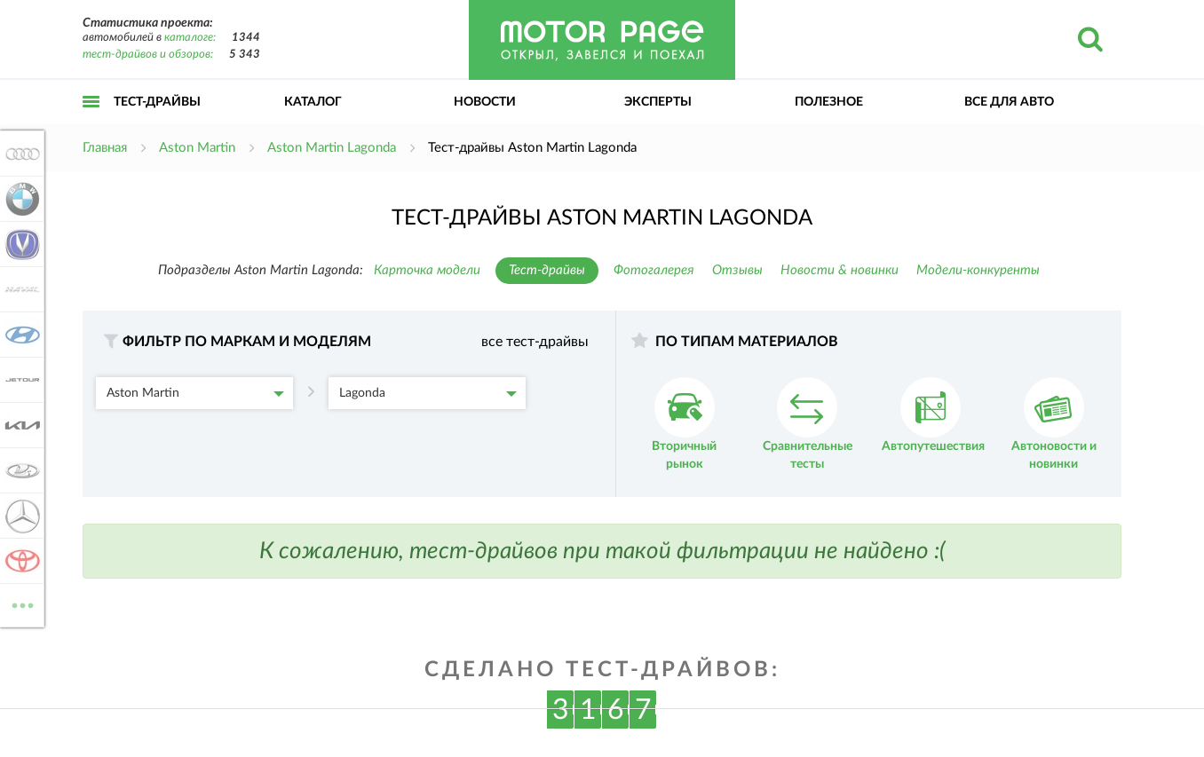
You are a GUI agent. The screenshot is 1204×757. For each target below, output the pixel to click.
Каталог (313, 102)
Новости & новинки (839, 270)
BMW (19, 199)
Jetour (19, 380)
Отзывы (737, 270)
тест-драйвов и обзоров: (148, 54)
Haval (19, 289)
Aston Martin (195, 393)
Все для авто (1009, 102)
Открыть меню (91, 121)
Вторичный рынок (684, 423)
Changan (19, 244)
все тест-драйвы (535, 342)
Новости (485, 102)
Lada (19, 470)
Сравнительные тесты (807, 423)
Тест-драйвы (157, 102)
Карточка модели (427, 270)
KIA (19, 425)
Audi (19, 153)
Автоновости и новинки (1054, 423)
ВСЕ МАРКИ (19, 604)
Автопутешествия (933, 415)
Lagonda (428, 393)
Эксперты (658, 102)
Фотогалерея (654, 270)
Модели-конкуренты (978, 270)
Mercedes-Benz (19, 515)
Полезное (829, 102)
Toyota (19, 561)
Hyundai (19, 334)
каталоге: (190, 37)
